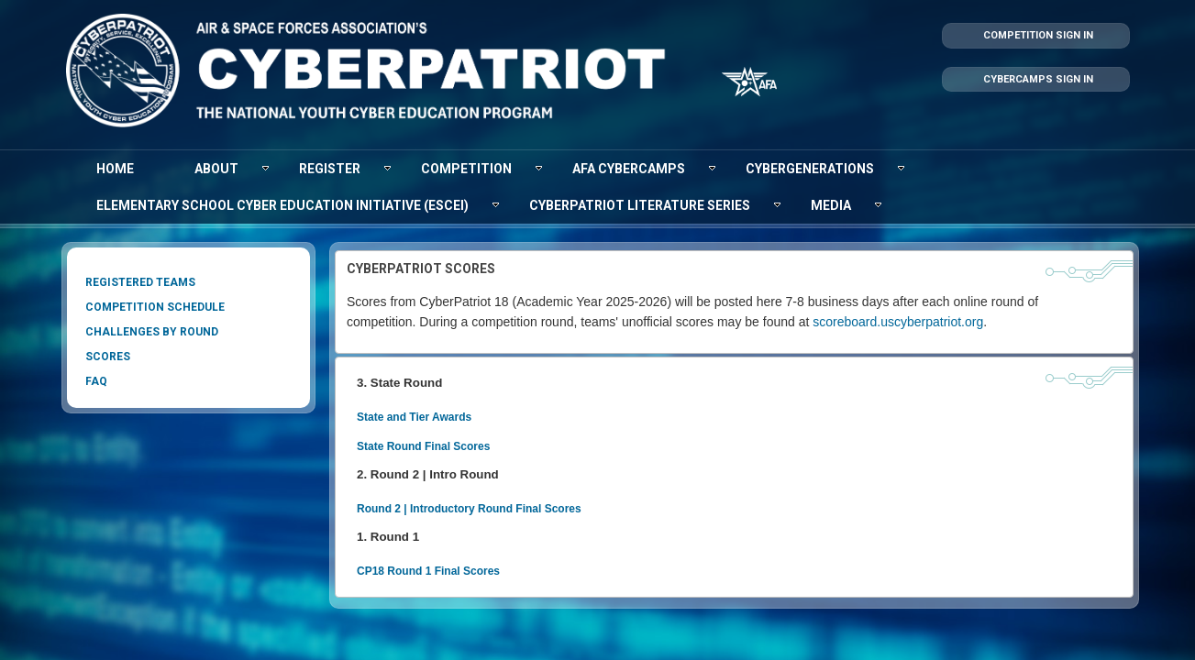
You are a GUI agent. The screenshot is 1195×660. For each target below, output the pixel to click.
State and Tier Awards (413, 408)
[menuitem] (115, 168)
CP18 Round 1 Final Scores (427, 554)
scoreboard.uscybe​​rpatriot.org (652, 317)
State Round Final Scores (422, 435)
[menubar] (598, 187)
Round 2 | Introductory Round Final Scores (468, 495)
